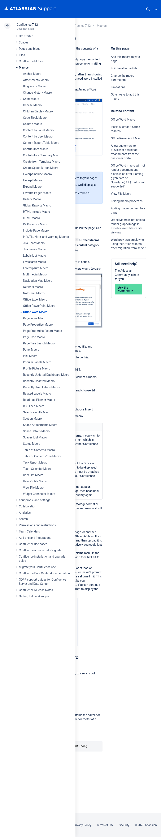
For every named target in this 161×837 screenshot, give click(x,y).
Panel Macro (31, 349)
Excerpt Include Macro (37, 174)
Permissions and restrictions (37, 525)
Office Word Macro (35, 312)
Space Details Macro (36, 431)
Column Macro (32, 124)
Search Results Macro (37, 412)
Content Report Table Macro (41, 142)
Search (148, 9)
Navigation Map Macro (37, 280)
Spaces (23, 42)
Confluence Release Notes (36, 590)
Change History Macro (37, 92)
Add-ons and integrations (35, 537)
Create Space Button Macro (40, 167)
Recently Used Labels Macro (41, 387)
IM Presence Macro (35, 224)
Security (124, 825)
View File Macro (33, 487)
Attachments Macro (36, 80)
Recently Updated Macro (39, 381)
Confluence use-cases (33, 544)
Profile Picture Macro (36, 368)
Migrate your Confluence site (37, 567)
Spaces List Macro (35, 437)
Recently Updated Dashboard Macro (46, 374)
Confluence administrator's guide (40, 550)
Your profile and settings (34, 500)
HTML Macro (31, 218)
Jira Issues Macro (34, 249)
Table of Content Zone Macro (42, 456)
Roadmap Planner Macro (39, 399)
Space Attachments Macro (40, 425)
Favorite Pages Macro (37, 193)
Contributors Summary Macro (42, 155)
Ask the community (125, 289)
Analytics (25, 512)
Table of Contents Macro (39, 450)
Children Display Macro (38, 111)
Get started (26, 36)
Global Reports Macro (37, 205)
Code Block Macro (35, 117)
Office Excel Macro (35, 299)
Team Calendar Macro (37, 468)
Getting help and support (35, 596)
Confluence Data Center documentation (44, 573)
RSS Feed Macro (33, 406)
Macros (24, 67)
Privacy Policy (82, 825)
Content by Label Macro (38, 130)
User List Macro (33, 475)
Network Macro (33, 287)
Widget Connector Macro (39, 494)
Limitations (118, 87)
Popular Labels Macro (37, 362)
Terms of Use (105, 825)
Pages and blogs (29, 48)
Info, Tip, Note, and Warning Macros (46, 236)
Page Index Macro (34, 318)
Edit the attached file (124, 68)
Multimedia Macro (35, 274)
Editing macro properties (127, 201)
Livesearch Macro (34, 262)
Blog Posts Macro (34, 86)
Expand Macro (32, 186)
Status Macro (31, 443)
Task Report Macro (35, 462)
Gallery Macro (32, 199)
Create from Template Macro (41, 161)
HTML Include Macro (36, 211)
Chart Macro (31, 99)
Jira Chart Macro (34, 243)
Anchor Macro (32, 73)
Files (22, 55)
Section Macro (32, 418)
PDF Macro (30, 356)
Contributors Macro (35, 149)
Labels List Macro (34, 255)
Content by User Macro (38, 136)
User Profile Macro (35, 481)
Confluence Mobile (31, 61)
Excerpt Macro (32, 180)
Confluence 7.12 (27, 24)
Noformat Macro (33, 293)
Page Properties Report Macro (42, 331)
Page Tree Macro (34, 337)
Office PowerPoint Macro (39, 305)
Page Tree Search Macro (39, 343)
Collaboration (27, 506)
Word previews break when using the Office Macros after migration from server (128, 244)
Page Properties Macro (38, 324)
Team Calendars (29, 531)
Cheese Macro (32, 105)
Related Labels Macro (37, 393)
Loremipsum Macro (35, 268)
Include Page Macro (36, 230)
